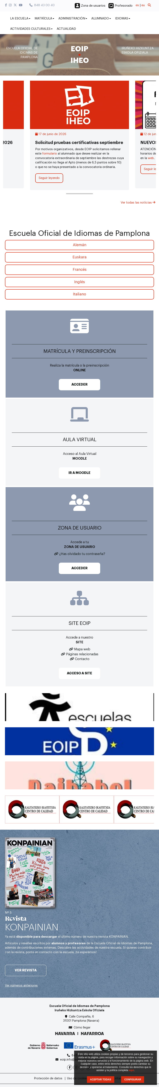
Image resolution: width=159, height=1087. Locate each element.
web (151, 158)
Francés (80, 269)
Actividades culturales (31, 28)
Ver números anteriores (21, 985)
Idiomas (122, 18)
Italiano (79, 294)
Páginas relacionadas (82, 654)
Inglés (79, 282)
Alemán (79, 245)
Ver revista (26, 970)
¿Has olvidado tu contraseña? (82, 554)
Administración (72, 18)
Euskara (79, 257)
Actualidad (66, 28)
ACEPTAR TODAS (100, 1079)
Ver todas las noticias (138, 202)
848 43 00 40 (42, 5)
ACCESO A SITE (79, 673)
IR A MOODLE (79, 473)
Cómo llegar (82, 1027)
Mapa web (82, 649)
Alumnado (101, 18)
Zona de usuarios (93, 5)
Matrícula (44, 18)
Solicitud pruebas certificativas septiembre (79, 143)
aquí (131, 1070)
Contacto (82, 659)
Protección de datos (48, 1078)
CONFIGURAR (132, 1079)
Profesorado (123, 5)
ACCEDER (79, 384)
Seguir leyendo (49, 178)
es (137, 5)
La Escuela (20, 18)
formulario (49, 153)
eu (143, 5)
